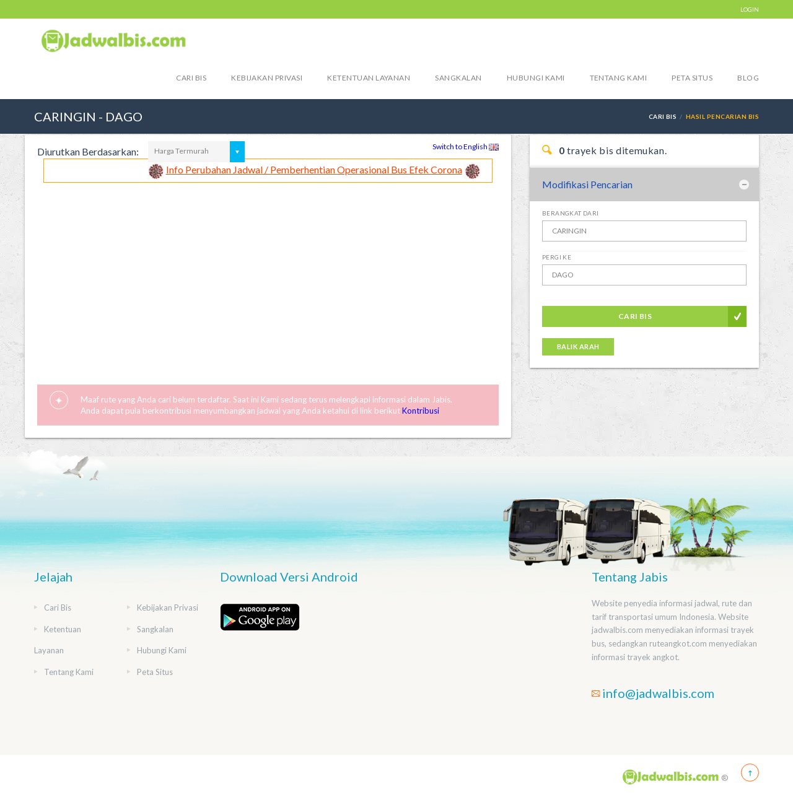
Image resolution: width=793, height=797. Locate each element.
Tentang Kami (618, 77)
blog (748, 77)
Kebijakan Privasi (266, 77)
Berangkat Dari (570, 213)
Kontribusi (420, 411)
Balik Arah (578, 346)
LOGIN (749, 9)
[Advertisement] (268, 275)
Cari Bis (191, 77)
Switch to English (465, 146)
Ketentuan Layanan (368, 77)
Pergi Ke (556, 257)
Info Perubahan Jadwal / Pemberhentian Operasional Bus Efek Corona (314, 169)
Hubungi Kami (536, 77)
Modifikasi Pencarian (587, 184)
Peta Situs (692, 77)
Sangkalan (458, 77)
